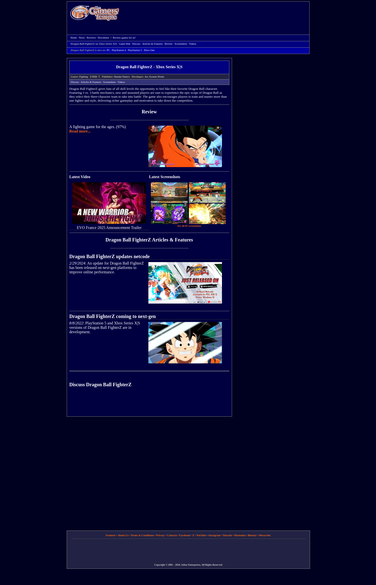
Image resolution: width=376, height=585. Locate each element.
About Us (123, 535)
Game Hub (124, 43)
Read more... (80, 131)
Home (94, 13)
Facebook (184, 535)
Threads (227, 535)
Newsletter (103, 37)
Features (111, 535)
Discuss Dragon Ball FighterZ (100, 384)
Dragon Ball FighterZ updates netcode (109, 256)
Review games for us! (124, 37)
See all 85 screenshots (189, 226)
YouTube (201, 535)
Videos (192, 43)
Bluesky (252, 535)
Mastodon (240, 535)
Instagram (214, 535)
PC (108, 50)
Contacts (172, 535)
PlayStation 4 (119, 50)
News (82, 37)
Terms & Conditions (142, 535)
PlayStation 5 (135, 50)
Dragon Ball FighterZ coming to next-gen (112, 316)
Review (169, 43)
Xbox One (149, 50)
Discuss (136, 43)
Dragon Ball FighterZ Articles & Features (149, 239)
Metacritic (265, 535)
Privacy (160, 535)
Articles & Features (152, 43)
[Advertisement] (217, 14)
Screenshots (181, 43)
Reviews (91, 37)
